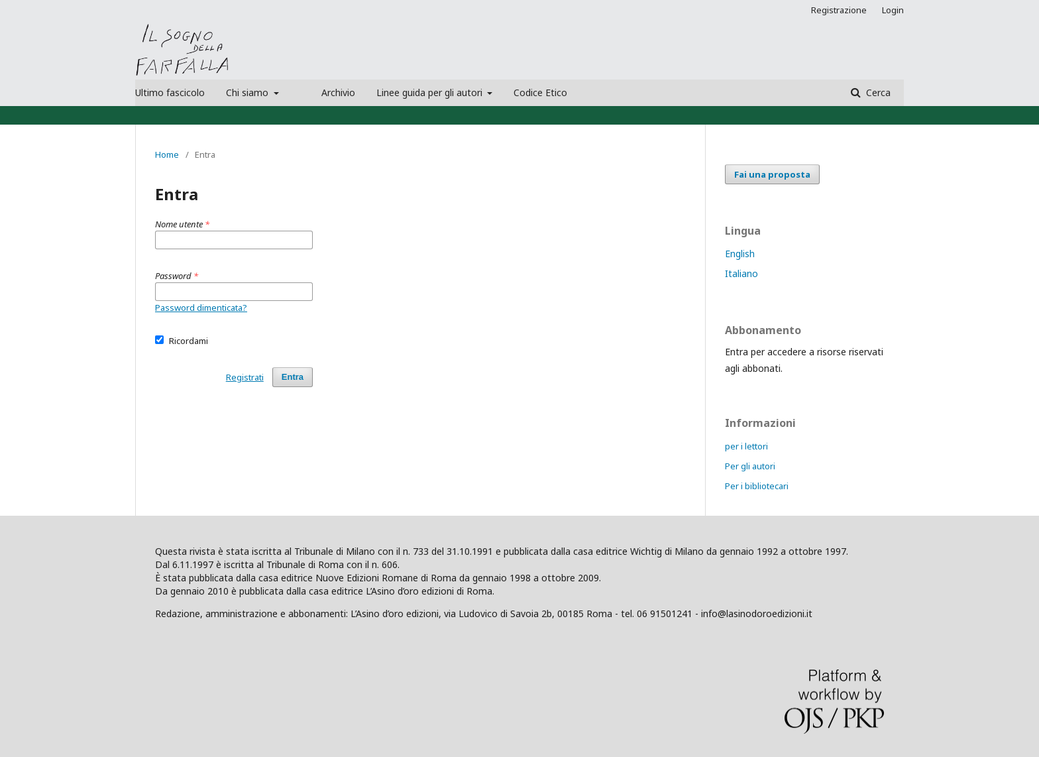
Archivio (338, 92)
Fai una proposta (772, 174)
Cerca (877, 92)
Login (893, 10)
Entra (292, 377)
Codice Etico (540, 92)
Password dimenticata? (201, 308)
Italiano (741, 273)
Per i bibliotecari (757, 486)
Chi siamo (248, 92)
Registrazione (839, 10)
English (740, 253)
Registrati (245, 377)
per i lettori (746, 446)
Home (167, 154)
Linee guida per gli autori (430, 92)
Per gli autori (750, 466)
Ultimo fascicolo (170, 92)
